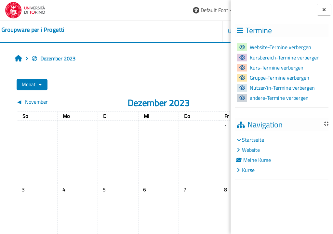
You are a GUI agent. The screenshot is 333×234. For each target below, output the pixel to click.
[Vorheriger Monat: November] (41, 102)
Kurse (248, 170)
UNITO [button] (155, 31)
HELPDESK (191, 31)
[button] (133, 10)
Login (214, 10)
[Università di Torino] (25, 9)
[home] (32, 29)
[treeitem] (281, 155)
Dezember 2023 (53, 58)
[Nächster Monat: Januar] (195, 102)
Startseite (253, 140)
